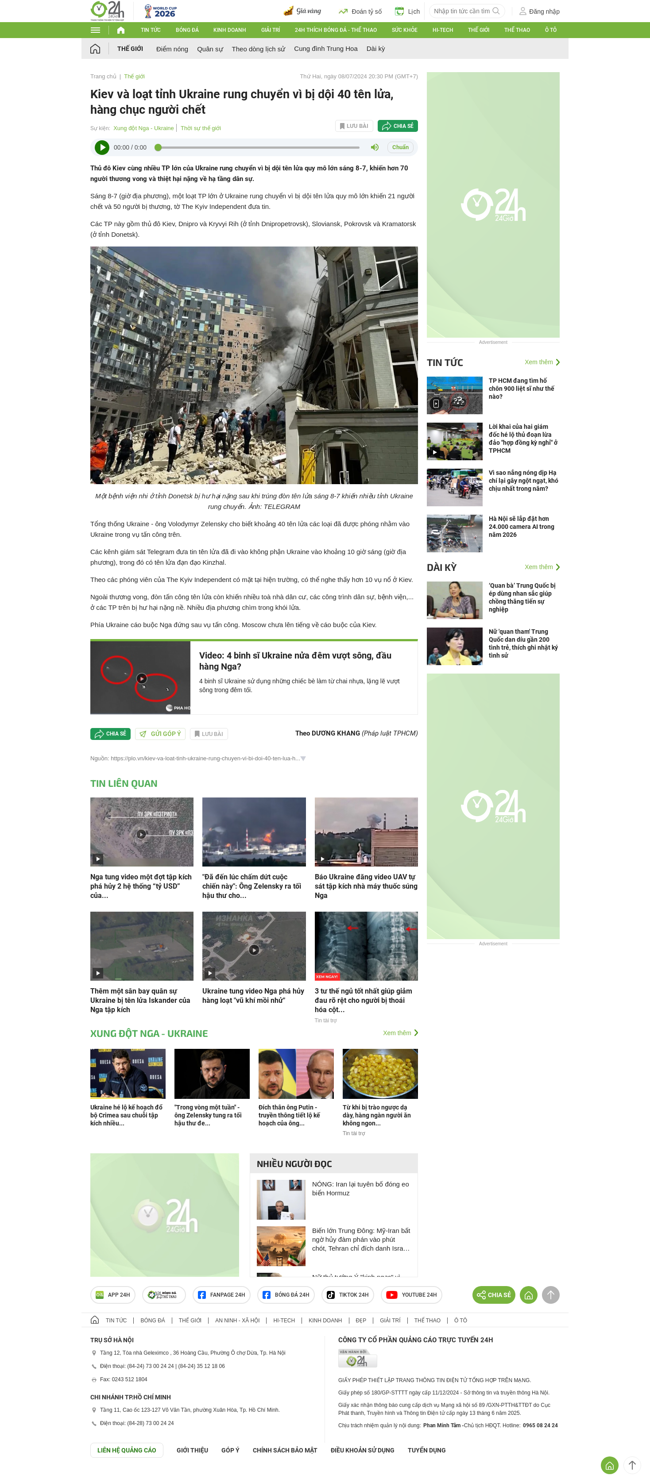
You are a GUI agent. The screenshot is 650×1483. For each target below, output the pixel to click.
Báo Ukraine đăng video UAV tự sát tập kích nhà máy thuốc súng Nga (366, 886)
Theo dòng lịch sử (259, 49)
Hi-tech (443, 30)
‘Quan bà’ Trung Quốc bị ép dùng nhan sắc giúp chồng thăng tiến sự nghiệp (522, 597)
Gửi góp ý (160, 733)
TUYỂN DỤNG (427, 1450)
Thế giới (478, 30)
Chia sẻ (404, 126)
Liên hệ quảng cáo (126, 1450)
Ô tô (551, 30)
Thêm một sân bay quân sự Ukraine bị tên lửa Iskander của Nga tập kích (140, 1000)
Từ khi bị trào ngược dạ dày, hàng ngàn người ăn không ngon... (377, 1115)
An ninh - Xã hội (237, 1320)
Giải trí (270, 30)
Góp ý (230, 1450)
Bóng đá (187, 30)
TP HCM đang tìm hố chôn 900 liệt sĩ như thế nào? (521, 388)
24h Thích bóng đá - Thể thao (336, 30)
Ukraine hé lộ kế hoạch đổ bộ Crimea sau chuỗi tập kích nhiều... (126, 1115)
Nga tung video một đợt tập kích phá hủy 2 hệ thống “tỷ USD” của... (141, 886)
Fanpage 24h (221, 1295)
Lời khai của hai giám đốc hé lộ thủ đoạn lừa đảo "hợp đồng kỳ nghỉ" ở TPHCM (523, 438)
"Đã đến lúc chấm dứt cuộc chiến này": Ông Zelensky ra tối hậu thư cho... (251, 886)
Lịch (407, 11)
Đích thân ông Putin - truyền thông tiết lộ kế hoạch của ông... (289, 1115)
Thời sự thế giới (201, 128)
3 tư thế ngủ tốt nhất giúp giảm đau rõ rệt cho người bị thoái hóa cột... (363, 1000)
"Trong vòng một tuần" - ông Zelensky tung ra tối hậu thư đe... (208, 1115)
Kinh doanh (229, 30)
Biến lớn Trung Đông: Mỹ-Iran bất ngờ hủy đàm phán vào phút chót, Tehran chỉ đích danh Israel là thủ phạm (361, 1240)
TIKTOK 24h (348, 1295)
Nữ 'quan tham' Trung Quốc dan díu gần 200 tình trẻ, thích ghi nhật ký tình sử (523, 643)
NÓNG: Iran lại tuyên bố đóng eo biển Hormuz (360, 1188)
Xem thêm (397, 1032)
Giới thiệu (192, 1450)
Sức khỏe (405, 30)
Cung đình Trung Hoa (325, 48)
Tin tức (151, 30)
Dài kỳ (376, 48)
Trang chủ (103, 76)
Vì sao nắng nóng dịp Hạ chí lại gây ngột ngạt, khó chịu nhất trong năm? (523, 480)
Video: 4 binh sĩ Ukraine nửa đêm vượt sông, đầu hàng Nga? (295, 661)
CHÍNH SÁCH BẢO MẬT (285, 1450)
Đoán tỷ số (360, 11)
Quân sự (210, 49)
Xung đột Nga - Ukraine (143, 128)
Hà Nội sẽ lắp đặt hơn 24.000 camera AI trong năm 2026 (521, 526)
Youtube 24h (411, 1295)
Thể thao (517, 30)
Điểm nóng (172, 49)
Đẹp (361, 1320)
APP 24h (113, 1295)
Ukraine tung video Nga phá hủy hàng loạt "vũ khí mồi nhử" (253, 996)
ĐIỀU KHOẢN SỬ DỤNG (363, 1450)
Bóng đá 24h (286, 1295)
